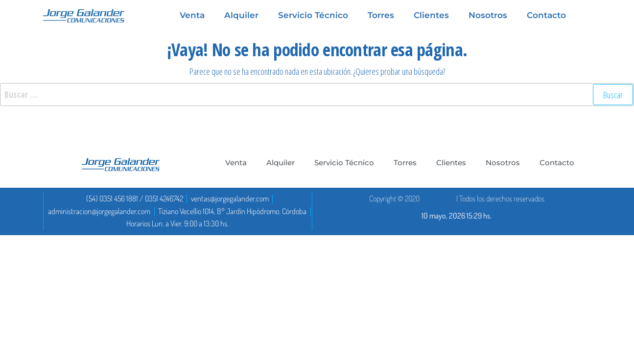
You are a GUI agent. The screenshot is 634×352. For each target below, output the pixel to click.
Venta (192, 15)
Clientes (431, 15)
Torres (381, 15)
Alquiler (241, 15)
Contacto (546, 15)
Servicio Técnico (313, 15)
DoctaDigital (438, 198)
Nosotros (488, 15)
